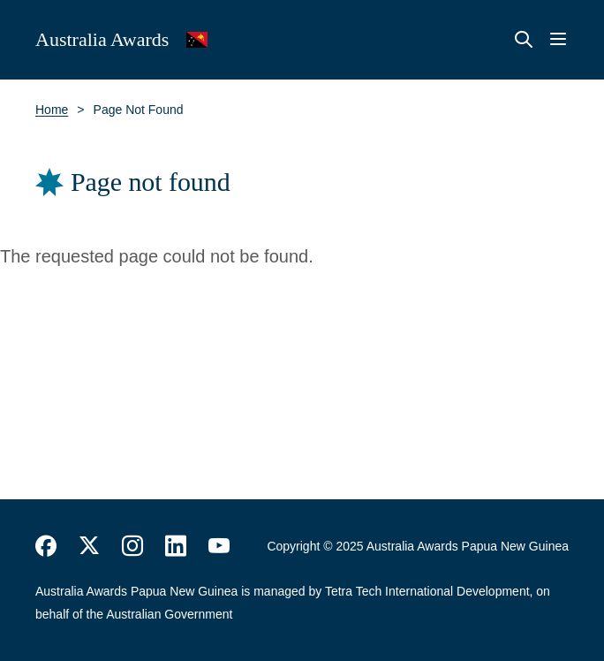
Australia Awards (102, 39)
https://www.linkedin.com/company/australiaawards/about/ (175, 546)
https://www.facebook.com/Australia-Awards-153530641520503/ (46, 546)
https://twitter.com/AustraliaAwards (89, 546)
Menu (558, 39)
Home (51, 110)
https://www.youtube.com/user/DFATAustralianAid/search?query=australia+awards (219, 546)
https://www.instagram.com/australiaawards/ (132, 546)
